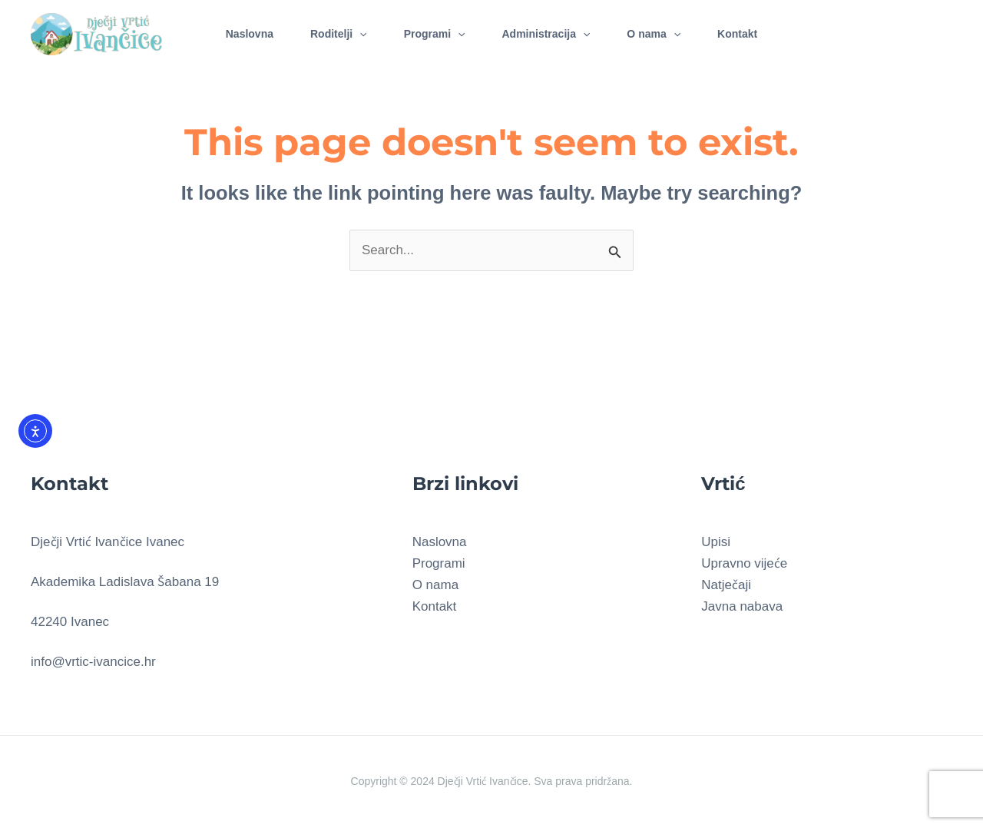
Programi (434, 34)
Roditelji (338, 34)
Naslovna (249, 34)
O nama (653, 34)
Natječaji (726, 585)
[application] (359, 34)
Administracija (545, 34)
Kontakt (737, 34)
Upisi (715, 542)
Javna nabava (742, 606)
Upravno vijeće (744, 563)
